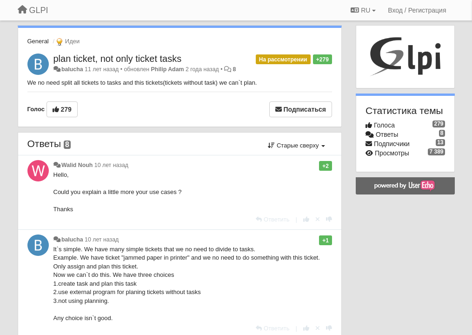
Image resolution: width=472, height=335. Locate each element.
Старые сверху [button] (296, 145)
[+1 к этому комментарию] (306, 219)
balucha (72, 69)
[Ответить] (272, 219)
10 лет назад (111, 165)
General (38, 41)
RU (363, 10)
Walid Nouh (77, 165)
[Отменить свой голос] (317, 219)
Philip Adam (167, 69)
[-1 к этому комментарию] (329, 219)
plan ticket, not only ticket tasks (117, 59)
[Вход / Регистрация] (417, 10)
